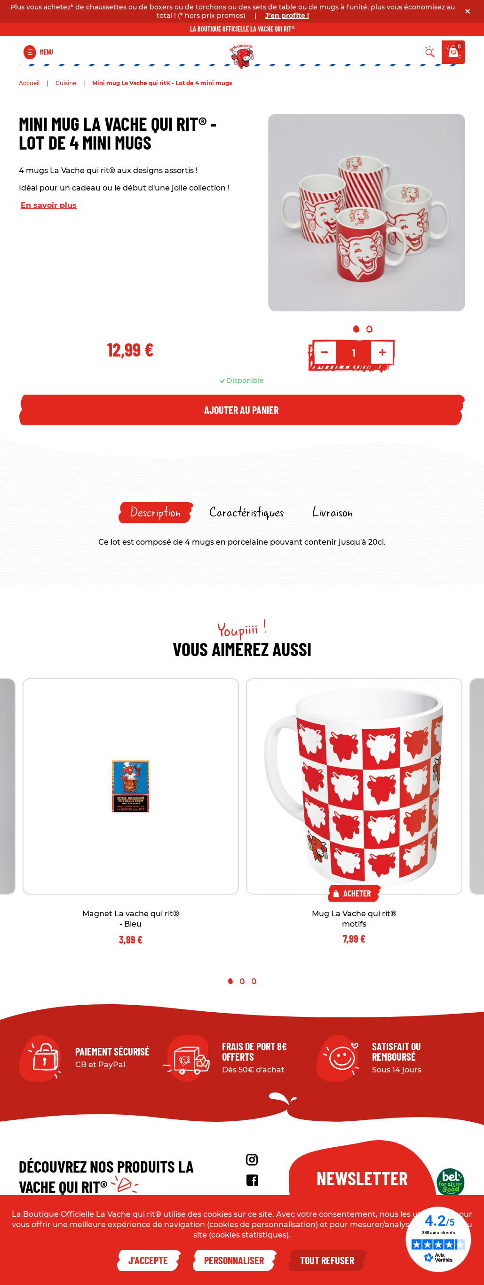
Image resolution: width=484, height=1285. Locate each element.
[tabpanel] (367, 212)
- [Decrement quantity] (324, 352)
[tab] (156, 512)
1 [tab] (356, 329)
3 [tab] (254, 981)
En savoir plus (49, 205)
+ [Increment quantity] (382, 352)
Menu (46, 52)
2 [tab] (369, 329)
